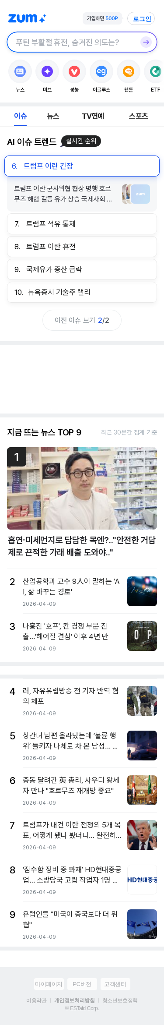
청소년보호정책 (120, 1000)
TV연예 (93, 116)
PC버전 (82, 984)
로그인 (142, 18)
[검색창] (71, 42)
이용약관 (36, 1000)
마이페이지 (49, 984)
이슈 (20, 116)
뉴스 (53, 116)
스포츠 (138, 116)
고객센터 (115, 984)
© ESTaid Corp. (82, 1008)
